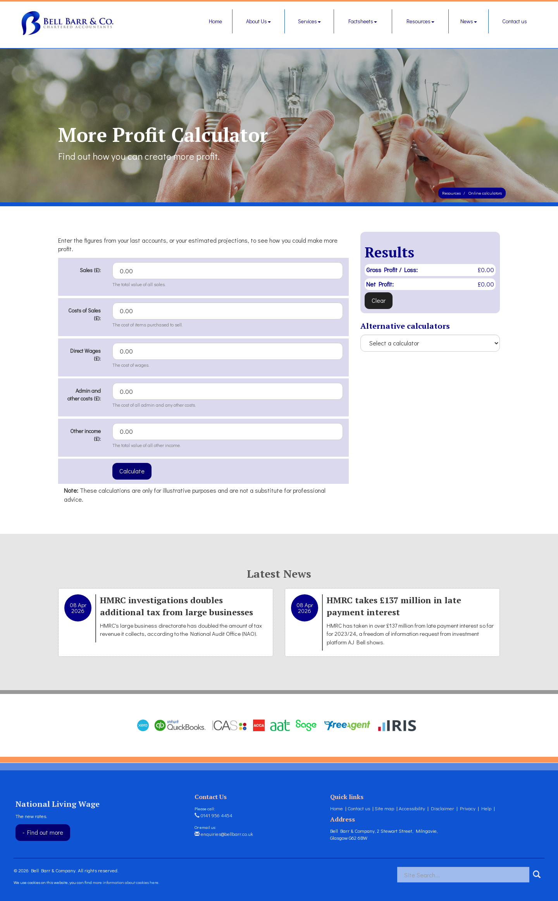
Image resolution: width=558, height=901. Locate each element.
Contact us (514, 21)
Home (215, 21)
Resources (420, 21)
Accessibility (412, 808)
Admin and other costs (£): (84, 394)
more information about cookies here (125, 882)
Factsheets (362, 21)
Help (486, 808)
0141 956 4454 (213, 815)
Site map (384, 808)
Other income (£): (85, 434)
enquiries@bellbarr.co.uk (224, 833)
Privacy (467, 808)
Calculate (132, 471)
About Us (258, 21)
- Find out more (42, 832)
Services (309, 21)
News (468, 21)
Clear (379, 300)
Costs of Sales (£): (84, 314)
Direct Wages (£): (85, 354)
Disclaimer (442, 808)
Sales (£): (90, 270)
